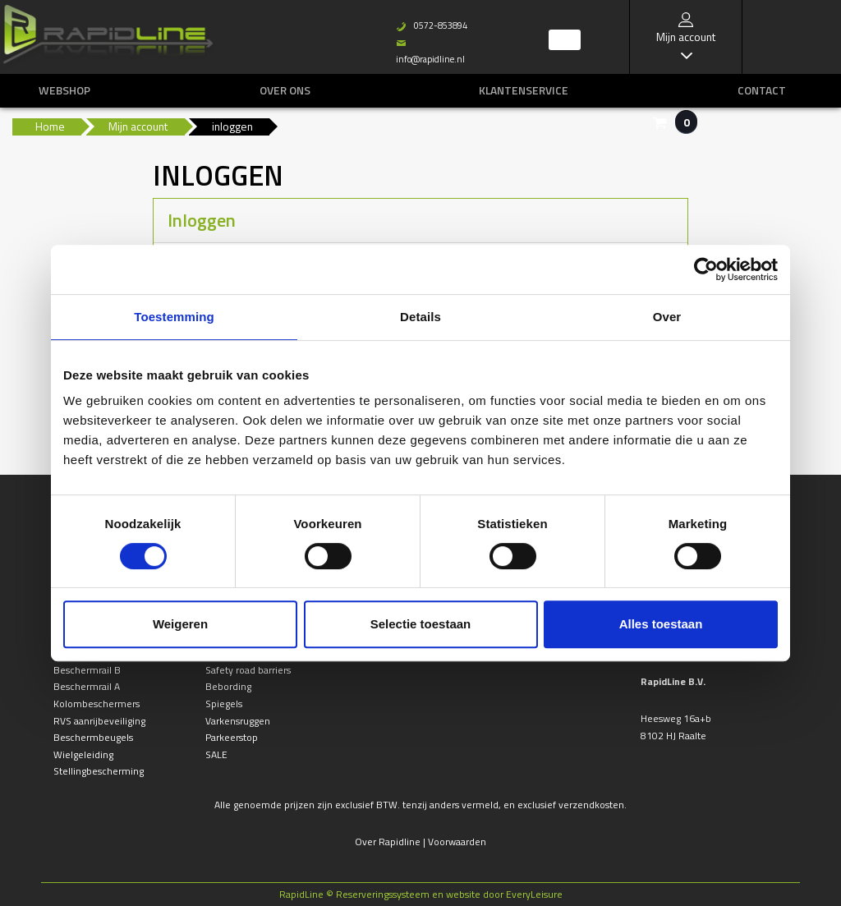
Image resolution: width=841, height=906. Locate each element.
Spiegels (223, 703)
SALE (216, 754)
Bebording (228, 686)
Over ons (285, 90)
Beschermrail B (87, 670)
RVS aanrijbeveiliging (99, 721)
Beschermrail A (86, 686)
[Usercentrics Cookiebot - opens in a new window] (706, 269)
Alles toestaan (661, 624)
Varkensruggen (237, 721)
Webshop (64, 90)
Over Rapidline (387, 841)
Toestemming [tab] (174, 317)
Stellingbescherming (98, 771)
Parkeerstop (231, 737)
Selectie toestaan (420, 624)
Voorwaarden (457, 841)
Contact (762, 90)
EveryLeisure (534, 894)
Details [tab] (420, 317)
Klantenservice (523, 90)
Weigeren (180, 624)
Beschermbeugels (93, 737)
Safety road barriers (248, 670)
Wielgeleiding (83, 754)
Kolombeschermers (96, 703)
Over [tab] (667, 317)
